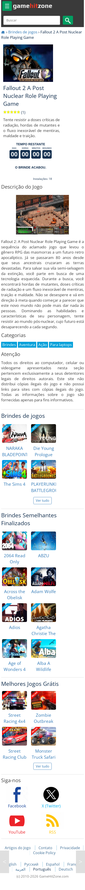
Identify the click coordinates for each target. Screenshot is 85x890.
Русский (31, 864)
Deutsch (66, 869)
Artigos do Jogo (18, 847)
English (10, 864)
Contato (45, 847)
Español (53, 864)
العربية (20, 869)
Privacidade (70, 847)
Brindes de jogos (22, 32)
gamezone (32, 5)
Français (74, 864)
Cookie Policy (44, 852)
